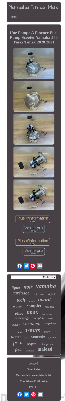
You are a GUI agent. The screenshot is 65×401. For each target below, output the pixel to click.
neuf (35, 294)
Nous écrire (33, 369)
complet (34, 305)
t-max (32, 330)
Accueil (33, 363)
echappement (47, 344)
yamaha (46, 286)
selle (42, 295)
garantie (52, 337)
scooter (18, 306)
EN (31, 387)
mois (19, 332)
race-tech (50, 306)
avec (26, 338)
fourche (16, 337)
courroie (38, 336)
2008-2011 (30, 351)
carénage (21, 292)
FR (36, 387)
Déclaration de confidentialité (33, 375)
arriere (32, 301)
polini (50, 318)
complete (39, 318)
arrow (47, 331)
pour (18, 342)
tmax (32, 312)
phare (19, 313)
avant (44, 299)
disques (31, 344)
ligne (16, 287)
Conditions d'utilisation (34, 381)
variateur (32, 323)
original (51, 294)
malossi (44, 349)
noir (28, 287)
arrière (50, 324)
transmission (47, 314)
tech (21, 300)
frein (18, 349)
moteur (16, 324)
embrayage (21, 318)
